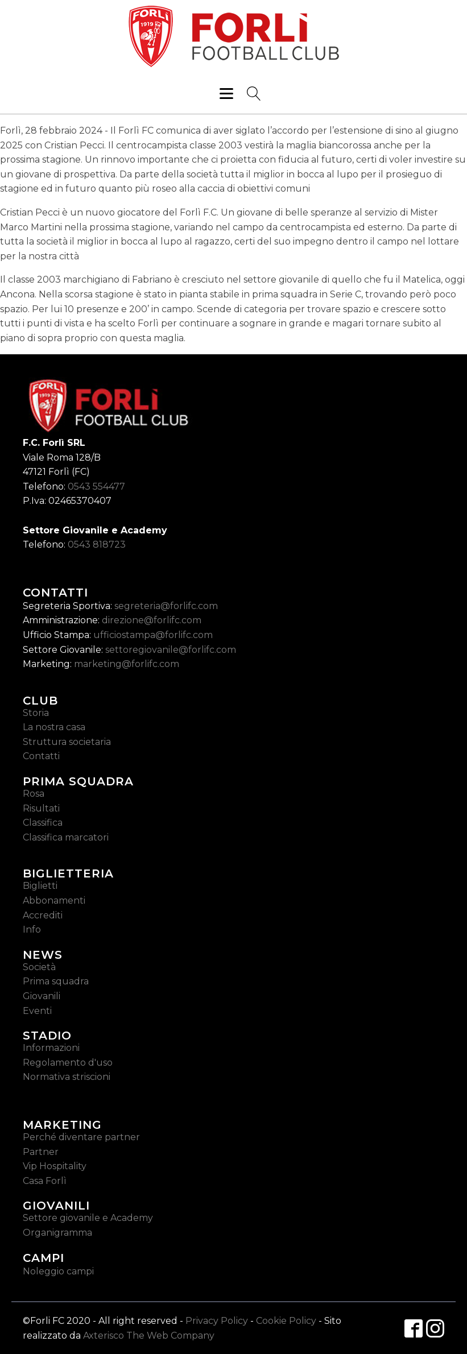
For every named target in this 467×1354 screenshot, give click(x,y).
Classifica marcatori (66, 837)
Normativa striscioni (66, 1076)
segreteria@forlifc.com (166, 606)
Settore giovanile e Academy (88, 1217)
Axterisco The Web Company (148, 1335)
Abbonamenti (54, 900)
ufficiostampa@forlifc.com (153, 635)
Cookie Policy (286, 1320)
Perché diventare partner (81, 1137)
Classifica (43, 822)
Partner (41, 1151)
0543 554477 (96, 486)
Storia (36, 712)
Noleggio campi (58, 1271)
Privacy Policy (216, 1320)
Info (32, 929)
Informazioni (51, 1047)
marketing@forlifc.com (126, 664)
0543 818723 (97, 544)
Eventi (37, 1010)
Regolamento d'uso (68, 1062)
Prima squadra (56, 981)
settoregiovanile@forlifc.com (170, 649)
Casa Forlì (45, 1180)
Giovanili (41, 996)
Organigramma (57, 1232)
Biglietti (40, 885)
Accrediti (43, 915)
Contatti (41, 756)
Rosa (33, 793)
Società (39, 967)
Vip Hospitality (54, 1166)
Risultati (41, 808)
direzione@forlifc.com (151, 620)
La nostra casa (54, 727)
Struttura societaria (67, 741)
